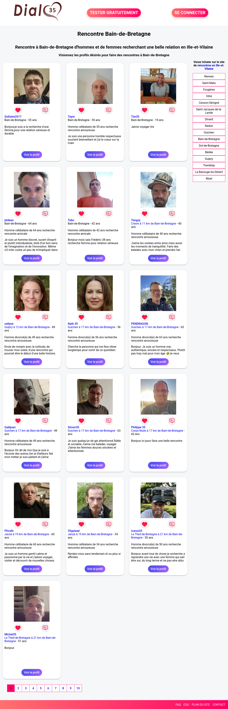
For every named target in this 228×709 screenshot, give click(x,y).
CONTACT (219, 704)
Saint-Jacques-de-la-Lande (209, 111)
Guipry (209, 158)
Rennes (209, 76)
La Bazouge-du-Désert (209, 172)
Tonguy (135, 220)
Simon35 (73, 427)
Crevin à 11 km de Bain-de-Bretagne (153, 223)
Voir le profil (31, 154)
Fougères (209, 89)
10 (78, 688)
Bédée (209, 152)
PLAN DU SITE (201, 704)
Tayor (71, 116)
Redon (209, 126)
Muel (209, 178)
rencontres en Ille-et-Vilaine (210, 67)
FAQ (178, 704)
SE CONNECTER (190, 12)
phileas (9, 220)
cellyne (8, 323)
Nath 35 (73, 323)
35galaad (74, 531)
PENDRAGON (139, 323)
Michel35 (10, 634)
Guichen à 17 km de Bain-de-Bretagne (91, 327)
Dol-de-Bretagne (209, 145)
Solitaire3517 (12, 116)
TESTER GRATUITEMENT (114, 12)
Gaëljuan (10, 427)
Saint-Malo (209, 83)
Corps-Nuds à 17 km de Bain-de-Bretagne (157, 430)
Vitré (209, 96)
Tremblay (209, 165)
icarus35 (136, 531)
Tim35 (135, 116)
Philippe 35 (138, 427)
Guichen (209, 132)
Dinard (209, 119)
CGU (186, 704)
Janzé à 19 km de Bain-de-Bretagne (26, 534)
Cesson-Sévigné (209, 102)
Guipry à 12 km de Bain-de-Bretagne (27, 327)
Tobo (71, 220)
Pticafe (9, 531)
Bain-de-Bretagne (209, 139)
